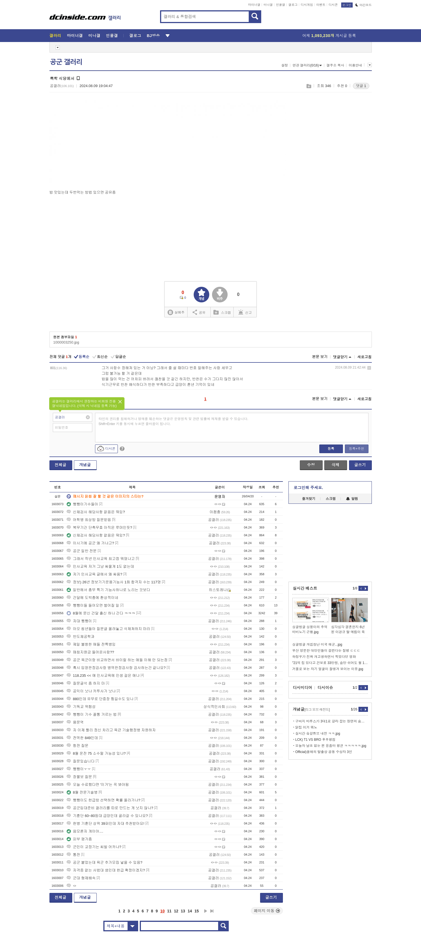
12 (176, 911)
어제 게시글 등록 (329, 35)
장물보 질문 (79, 777)
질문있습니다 (80, 761)
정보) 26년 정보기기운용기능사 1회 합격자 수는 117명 (114, 582)
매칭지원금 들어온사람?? (90, 652)
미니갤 (268, 4)
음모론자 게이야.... (85, 831)
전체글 (60, 465)
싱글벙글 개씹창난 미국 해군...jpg (317, 644)
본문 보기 (320, 357)
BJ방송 (153, 35)
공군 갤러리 (66, 62)
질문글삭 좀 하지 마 (86, 683)
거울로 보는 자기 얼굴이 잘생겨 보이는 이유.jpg (327, 669)
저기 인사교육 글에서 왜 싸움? (94, 574)
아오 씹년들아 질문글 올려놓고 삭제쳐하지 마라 (108, 629)
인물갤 (280, 4)
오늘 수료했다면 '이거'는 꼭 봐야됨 (98, 784)
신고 (245, 312)
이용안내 (355, 65)
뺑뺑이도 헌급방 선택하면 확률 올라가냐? (103, 800)
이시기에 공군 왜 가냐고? (90, 543)
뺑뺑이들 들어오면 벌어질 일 (93, 605)
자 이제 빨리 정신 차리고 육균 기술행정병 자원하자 (111, 730)
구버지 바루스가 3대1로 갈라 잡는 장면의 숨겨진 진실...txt (331, 721)
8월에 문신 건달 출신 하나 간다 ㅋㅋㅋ (101, 613)
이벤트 (320, 4)
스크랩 (308, 86)
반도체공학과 (80, 637)
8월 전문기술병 (82, 792)
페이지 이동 (267, 911)
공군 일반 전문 (81, 551)
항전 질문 (77, 746)
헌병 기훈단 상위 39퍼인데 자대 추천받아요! (105, 823)
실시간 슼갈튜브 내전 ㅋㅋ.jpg (317, 733)
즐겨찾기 (308, 499)
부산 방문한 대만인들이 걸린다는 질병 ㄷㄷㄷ (326, 651)
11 (169, 911)
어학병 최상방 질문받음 (89, 520)
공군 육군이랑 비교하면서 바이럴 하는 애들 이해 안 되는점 (117, 660)
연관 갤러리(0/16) (307, 65)
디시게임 (307, 4)
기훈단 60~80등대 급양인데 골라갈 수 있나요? (107, 816)
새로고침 (364, 357)
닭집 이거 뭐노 (306, 727)
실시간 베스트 (305, 588)
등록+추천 (356, 449)
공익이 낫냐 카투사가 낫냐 (91, 691)
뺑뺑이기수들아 (82, 504)
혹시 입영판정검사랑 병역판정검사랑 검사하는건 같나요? (116, 668)
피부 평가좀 (79, 839)
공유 (199, 312)
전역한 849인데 (82, 738)
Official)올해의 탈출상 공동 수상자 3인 (323, 752)
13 (183, 911)
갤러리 (55, 35)
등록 (331, 449)
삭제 (369, 368)
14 (190, 911)
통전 (73, 855)
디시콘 (333, 4)
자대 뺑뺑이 (79, 621)
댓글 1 (361, 86)
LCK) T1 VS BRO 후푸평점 (315, 740)
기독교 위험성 (81, 707)
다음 (205, 911)
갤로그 (293, 4)
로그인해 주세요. (308, 487)
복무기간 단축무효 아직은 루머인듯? (99, 527)
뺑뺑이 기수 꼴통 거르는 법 (91, 714)
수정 (311, 465)
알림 (352, 499)
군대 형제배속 (81, 878)
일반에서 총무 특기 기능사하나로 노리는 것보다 (108, 590)
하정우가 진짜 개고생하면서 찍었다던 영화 (324, 657)
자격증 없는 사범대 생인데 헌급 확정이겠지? (106, 870)
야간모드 (363, 5)
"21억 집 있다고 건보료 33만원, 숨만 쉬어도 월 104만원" (330, 663)
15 (197, 911)
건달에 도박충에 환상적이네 (92, 598)
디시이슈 (325, 687)
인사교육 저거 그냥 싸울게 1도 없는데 (100, 566)
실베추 (176, 312)
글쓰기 (360, 465)
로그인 (347, 5)
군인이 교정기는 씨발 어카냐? (94, 847)
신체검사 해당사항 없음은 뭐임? (96, 512)
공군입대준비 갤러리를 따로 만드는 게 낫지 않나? (110, 808)
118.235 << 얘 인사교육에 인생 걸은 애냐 (103, 675)
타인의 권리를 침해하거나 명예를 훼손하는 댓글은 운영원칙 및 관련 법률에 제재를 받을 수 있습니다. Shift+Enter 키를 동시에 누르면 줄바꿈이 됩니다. (173, 421)
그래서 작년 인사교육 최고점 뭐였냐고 (100, 559)
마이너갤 (254, 4)
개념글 (85, 465)
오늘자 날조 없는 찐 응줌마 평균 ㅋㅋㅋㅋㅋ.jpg (330, 746)
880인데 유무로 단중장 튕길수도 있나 (100, 699)
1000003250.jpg (66, 342)
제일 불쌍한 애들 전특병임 (91, 644)
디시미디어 (302, 687)
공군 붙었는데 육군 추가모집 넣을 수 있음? (104, 862)
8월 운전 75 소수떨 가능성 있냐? (96, 753)
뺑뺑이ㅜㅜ (79, 769)
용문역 (75, 722)
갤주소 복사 (335, 65)
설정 (284, 65)
